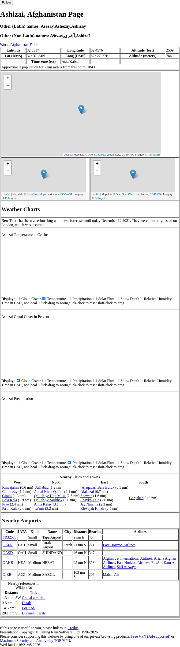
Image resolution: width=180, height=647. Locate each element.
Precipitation (82, 299)
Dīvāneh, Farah (33, 613)
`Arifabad (41, 487)
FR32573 (10, 537)
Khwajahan (10, 487)
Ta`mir (39, 508)
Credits (73, 628)
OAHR (8, 563)
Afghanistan (19, 45)
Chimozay (10, 492)
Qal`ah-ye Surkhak (48, 500)
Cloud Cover (31, 299)
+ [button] (7, 78)
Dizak (26, 603)
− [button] (7, 85)
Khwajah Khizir (92, 508)
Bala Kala (9, 500)
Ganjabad (136, 498)
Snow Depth (129, 299)
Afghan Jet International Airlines (127, 558)
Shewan (86, 496)
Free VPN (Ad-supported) (150, 636)
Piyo (5, 504)
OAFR (8, 545)
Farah (34, 45)
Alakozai (87, 492)
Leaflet (68, 154)
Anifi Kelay (43, 504)
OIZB (7, 574)
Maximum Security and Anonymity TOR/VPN (35, 641)
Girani (7, 496)
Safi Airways (126, 567)
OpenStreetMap (97, 154)
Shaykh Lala (89, 500)
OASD (8, 553)
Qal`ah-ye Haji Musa (50, 496)
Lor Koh (28, 608)
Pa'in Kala (10, 508)
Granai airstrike (33, 598)
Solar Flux (106, 299)
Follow (6, 2)
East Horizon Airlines (119, 545)
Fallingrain (154, 154)
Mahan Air (111, 574)
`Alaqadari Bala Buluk (97, 487)
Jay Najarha (89, 504)
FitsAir (156, 563)
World (4, 45)
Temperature (56, 299)
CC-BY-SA (128, 154)
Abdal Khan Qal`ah (48, 492)
